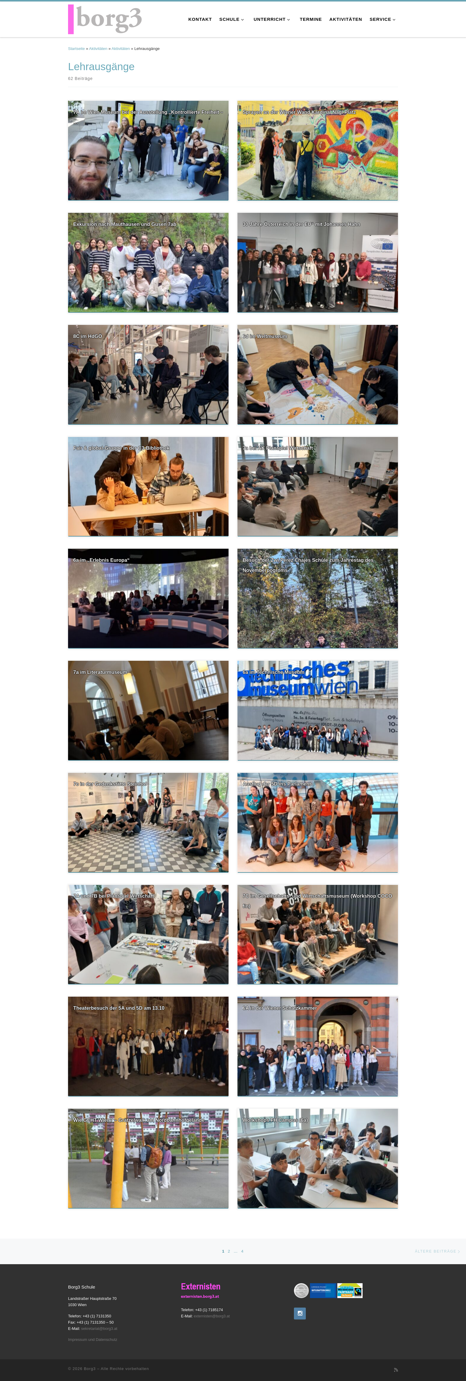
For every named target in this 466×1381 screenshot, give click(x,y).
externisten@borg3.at (212, 1316)
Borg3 (90, 1368)
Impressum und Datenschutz (92, 1339)
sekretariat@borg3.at (99, 1328)
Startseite (76, 48)
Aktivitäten (98, 48)
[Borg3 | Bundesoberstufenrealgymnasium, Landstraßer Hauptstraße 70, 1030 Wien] (105, 18)
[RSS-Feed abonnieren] (396, 1370)
